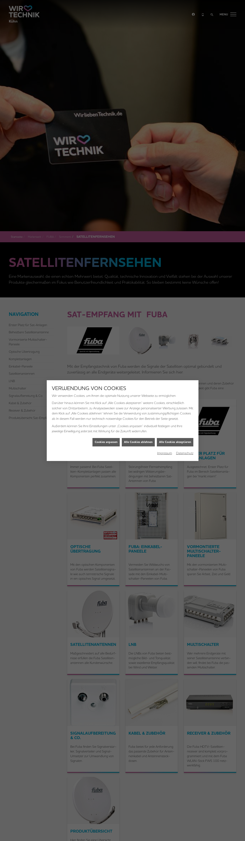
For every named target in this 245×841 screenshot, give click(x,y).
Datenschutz (184, 453)
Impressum (164, 453)
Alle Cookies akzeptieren (175, 442)
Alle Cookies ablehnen (138, 442)
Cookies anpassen (106, 442)
